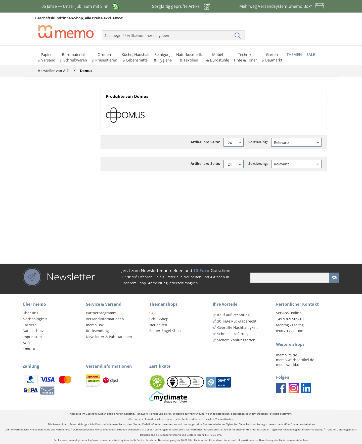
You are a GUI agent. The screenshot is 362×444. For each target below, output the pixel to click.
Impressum (32, 336)
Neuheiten (158, 325)
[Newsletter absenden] (334, 278)
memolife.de (286, 355)
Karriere (29, 325)
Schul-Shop (158, 318)
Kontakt (29, 348)
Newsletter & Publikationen (109, 336)
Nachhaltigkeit (35, 318)
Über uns (30, 312)
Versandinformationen (105, 318)
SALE (153, 312)
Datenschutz (33, 330)
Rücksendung (97, 330)
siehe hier (302, 440)
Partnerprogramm (101, 312)
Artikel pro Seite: (205, 142)
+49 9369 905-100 (290, 318)
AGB (26, 342)
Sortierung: (258, 142)
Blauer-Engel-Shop (165, 330)
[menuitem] (173, 33)
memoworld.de (288, 364)
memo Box (95, 325)
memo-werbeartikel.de (295, 359)
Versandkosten (224, 419)
